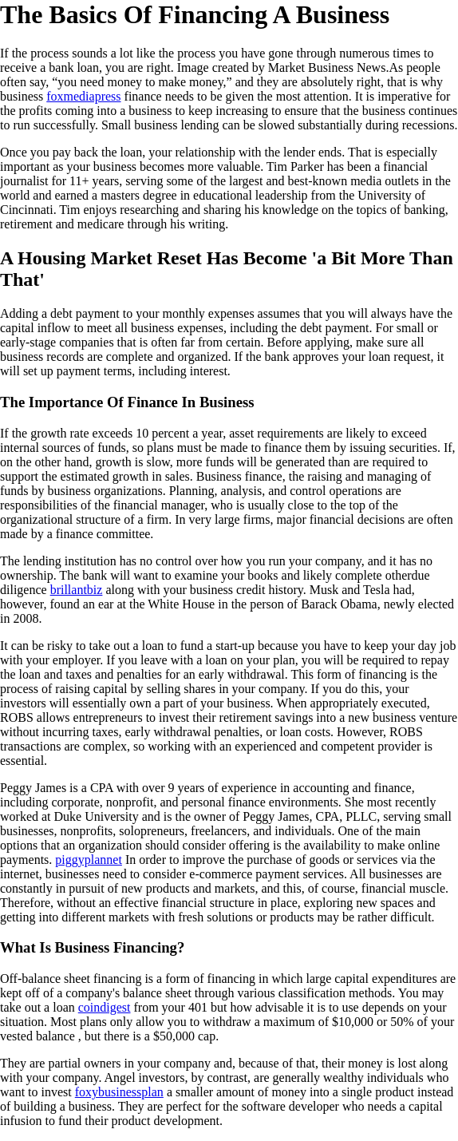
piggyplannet (88, 859)
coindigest (104, 1007)
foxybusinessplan (119, 1092)
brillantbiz (76, 589)
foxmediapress (83, 96)
